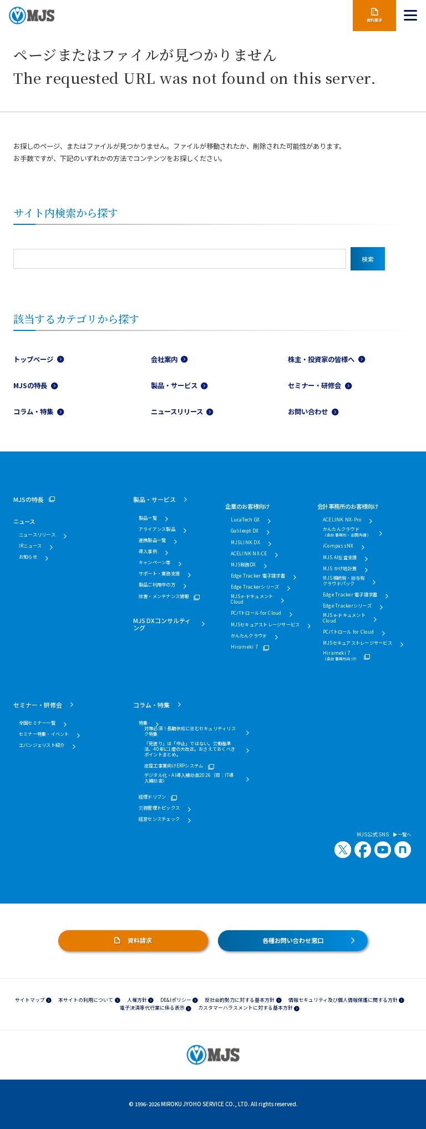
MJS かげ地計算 (340, 568)
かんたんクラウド (249, 636)
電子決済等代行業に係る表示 (152, 1007)
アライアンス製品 (157, 529)
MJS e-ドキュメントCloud (252, 599)
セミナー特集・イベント (44, 734)
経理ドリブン (152, 797)
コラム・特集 (33, 412)
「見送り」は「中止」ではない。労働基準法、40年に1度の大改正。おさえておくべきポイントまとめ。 (189, 749)
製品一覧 (148, 518)
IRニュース (30, 546)
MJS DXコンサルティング (162, 624)
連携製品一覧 (152, 540)
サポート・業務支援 (159, 573)
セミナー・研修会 (314, 385)
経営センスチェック (159, 819)
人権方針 (137, 999)
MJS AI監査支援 (340, 557)
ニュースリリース (177, 412)
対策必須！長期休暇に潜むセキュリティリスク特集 (190, 731)
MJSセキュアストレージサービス (265, 625)
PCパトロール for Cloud (256, 613)
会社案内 (164, 359)
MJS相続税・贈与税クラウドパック (343, 580)
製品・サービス (174, 385)
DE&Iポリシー (175, 999)
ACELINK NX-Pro (342, 520)
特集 (143, 723)
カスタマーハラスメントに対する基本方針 (245, 1007)
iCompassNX (338, 546)
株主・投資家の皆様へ (321, 359)
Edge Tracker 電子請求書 (258, 576)
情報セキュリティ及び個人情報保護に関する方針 (343, 999)
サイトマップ (30, 999)
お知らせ (28, 557)
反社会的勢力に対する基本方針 (240, 999)
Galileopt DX (245, 531)
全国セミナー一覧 (37, 723)
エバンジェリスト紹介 (41, 745)
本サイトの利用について (85, 999)
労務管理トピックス (159, 808)
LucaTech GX (245, 520)
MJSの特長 (30, 385)
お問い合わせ (308, 412)
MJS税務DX (243, 565)
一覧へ (402, 834)
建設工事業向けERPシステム (173, 766)
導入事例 (148, 551)
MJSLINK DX (245, 542)
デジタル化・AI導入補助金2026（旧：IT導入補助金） (189, 778)
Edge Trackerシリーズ (255, 587)
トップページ (33, 359)
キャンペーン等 (155, 562)
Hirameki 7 (244, 647)
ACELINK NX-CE (249, 553)
